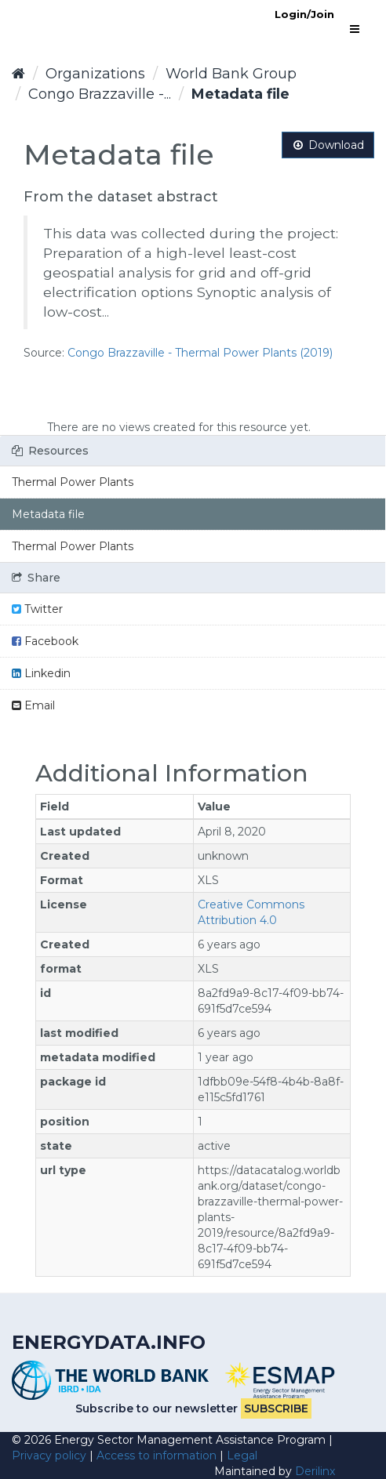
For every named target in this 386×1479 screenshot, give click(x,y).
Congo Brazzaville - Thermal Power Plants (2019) (200, 353)
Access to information (156, 1455)
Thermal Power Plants (72, 482)
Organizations (95, 73)
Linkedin (41, 673)
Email (33, 705)
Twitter (37, 609)
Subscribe (276, 1408)
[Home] (18, 73)
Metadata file (240, 94)
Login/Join (304, 14)
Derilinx (315, 1471)
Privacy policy (49, 1455)
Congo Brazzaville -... (99, 94)
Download (328, 145)
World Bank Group (231, 73)
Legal (242, 1455)
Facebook (45, 641)
